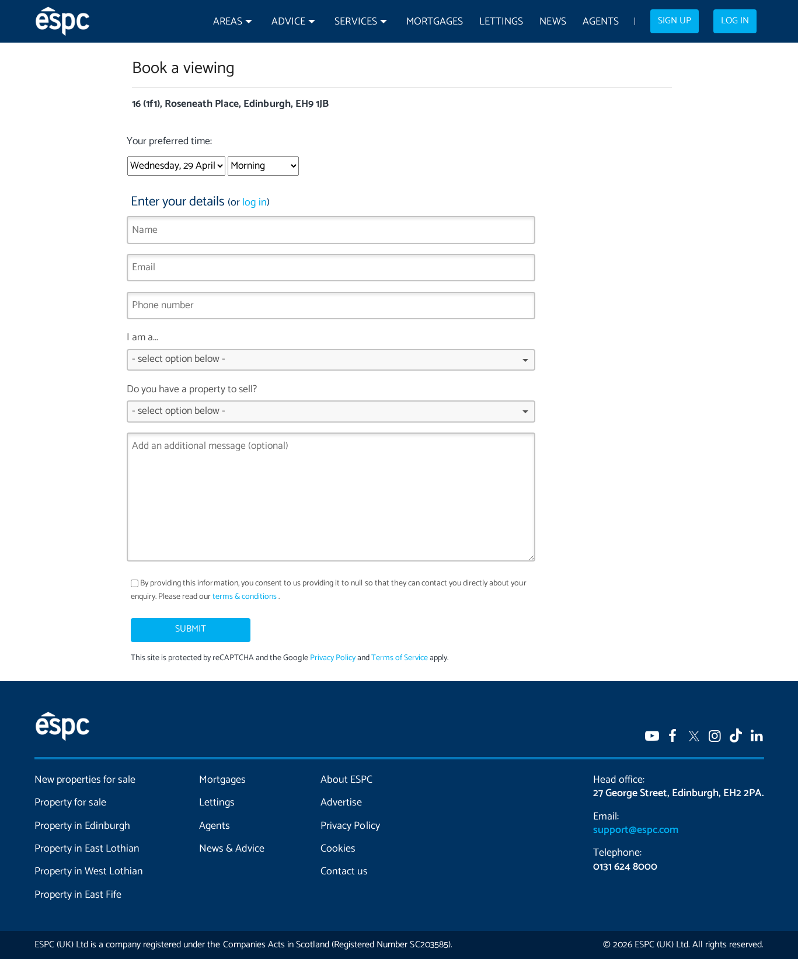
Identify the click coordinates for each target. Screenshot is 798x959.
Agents (601, 21)
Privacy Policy (332, 658)
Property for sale (70, 802)
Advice (288, 21)
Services (355, 21)
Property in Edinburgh (82, 826)
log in (254, 202)
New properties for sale (85, 780)
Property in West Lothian (89, 871)
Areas (227, 21)
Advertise (341, 802)
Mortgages (434, 21)
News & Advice (231, 848)
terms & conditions (244, 597)
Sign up (674, 21)
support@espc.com (635, 830)
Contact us (344, 871)
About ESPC (346, 780)
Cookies (338, 848)
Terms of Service (400, 658)
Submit (190, 629)
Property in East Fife (77, 895)
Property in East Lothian (87, 848)
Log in (735, 21)
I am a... (331, 355)
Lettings (501, 21)
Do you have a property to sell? (331, 407)
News (552, 21)
